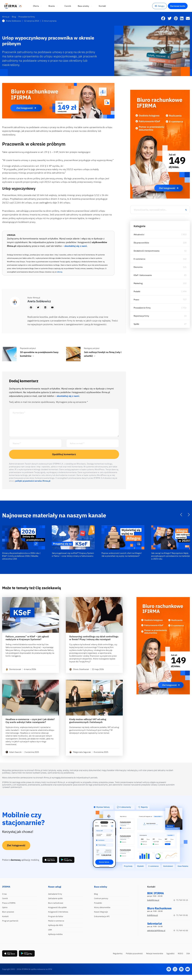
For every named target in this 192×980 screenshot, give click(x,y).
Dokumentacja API (101, 916)
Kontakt (5, 916)
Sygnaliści (170, 953)
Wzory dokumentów (102, 907)
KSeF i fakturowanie (143, 275)
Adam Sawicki (14, 752)
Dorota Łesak (13, 669)
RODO (180, 953)
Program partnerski (10, 921)
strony (59, 272)
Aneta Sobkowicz (11, 21)
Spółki (136, 324)
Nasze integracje (101, 912)
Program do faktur (55, 916)
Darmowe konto (177, 6)
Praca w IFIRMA (8, 903)
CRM (50, 930)
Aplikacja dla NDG (55, 925)
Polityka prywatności (134, 953)
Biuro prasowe (8, 912)
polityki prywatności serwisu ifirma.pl (32, 481)
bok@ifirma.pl (153, 900)
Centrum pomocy (101, 898)
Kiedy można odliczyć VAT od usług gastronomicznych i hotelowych (87, 721)
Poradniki (98, 903)
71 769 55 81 (180, 915)
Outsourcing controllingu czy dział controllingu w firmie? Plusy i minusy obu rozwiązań (93, 638)
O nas (4, 894)
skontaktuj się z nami (75, 246)
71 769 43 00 (180, 930)
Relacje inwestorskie (154, 953)
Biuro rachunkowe (55, 903)
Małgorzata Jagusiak (80, 752)
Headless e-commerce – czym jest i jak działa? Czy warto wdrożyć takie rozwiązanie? (30, 721)
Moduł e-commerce (56, 921)
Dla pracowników (141, 242)
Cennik (5, 898)
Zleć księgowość (16, 845)
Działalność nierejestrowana (146, 250)
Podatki (137, 291)
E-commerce (139, 259)
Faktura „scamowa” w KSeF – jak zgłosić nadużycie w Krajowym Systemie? (27, 638)
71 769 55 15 (180, 900)
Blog (96, 894)
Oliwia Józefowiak (79, 669)
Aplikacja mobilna (55, 934)
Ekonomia (138, 267)
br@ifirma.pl (152, 915)
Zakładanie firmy (55, 894)
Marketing (138, 283)
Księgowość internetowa (58, 912)
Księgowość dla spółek (57, 907)
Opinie (4, 907)
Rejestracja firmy (141, 316)
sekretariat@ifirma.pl (156, 930)
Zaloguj (159, 6)
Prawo (136, 299)
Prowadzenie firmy (142, 307)
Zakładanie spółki (55, 898)
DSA (188, 953)
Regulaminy (117, 953)
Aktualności (139, 234)
